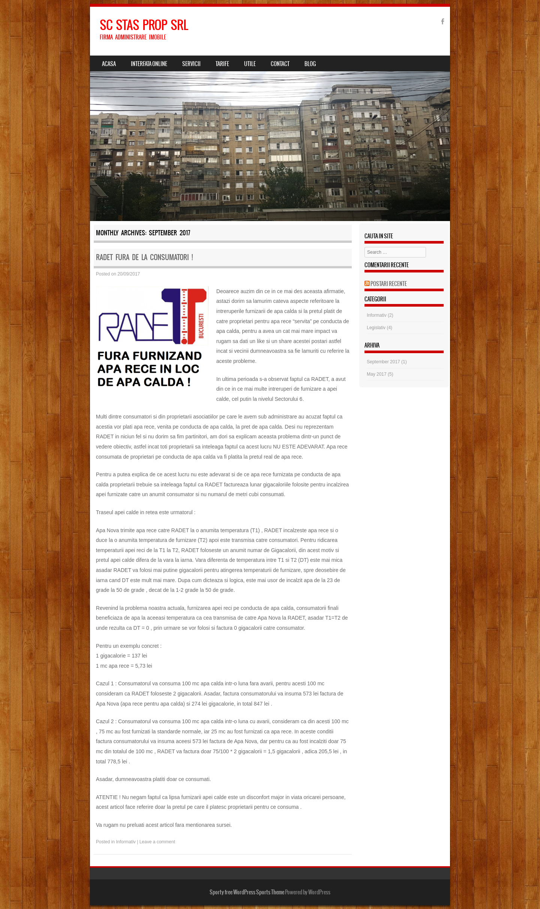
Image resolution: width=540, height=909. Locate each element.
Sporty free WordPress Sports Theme (247, 892)
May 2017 (377, 374)
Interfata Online (149, 64)
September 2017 (383, 361)
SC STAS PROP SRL (144, 25)
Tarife (222, 64)
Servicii (191, 64)
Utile (250, 64)
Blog (310, 64)
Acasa (109, 64)
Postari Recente (388, 284)
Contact (280, 64)
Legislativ (376, 327)
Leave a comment (157, 841)
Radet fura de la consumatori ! (144, 257)
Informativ (126, 841)
